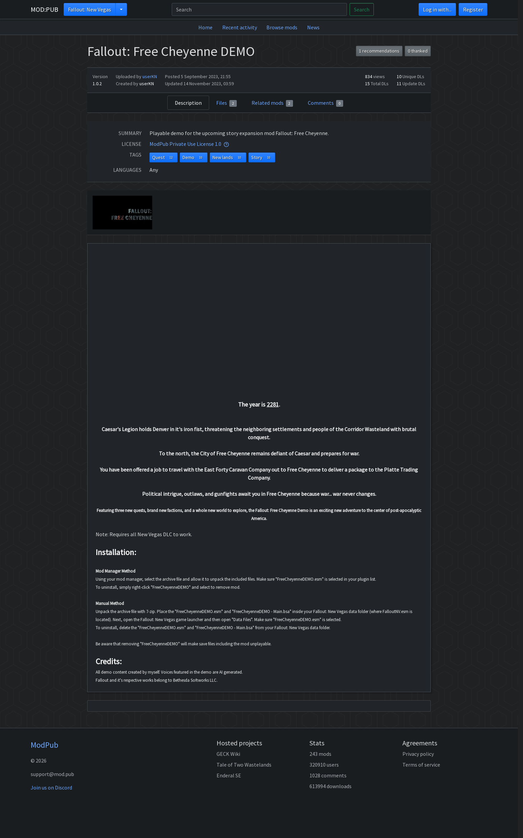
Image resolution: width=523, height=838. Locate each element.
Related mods (272, 103)
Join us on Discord (51, 787)
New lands (228, 157)
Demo (194, 157)
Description (188, 102)
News (313, 27)
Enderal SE (229, 775)
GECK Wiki (228, 753)
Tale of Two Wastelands (244, 764)
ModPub (44, 745)
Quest (163, 157)
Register (473, 9)
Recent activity (239, 27)
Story (262, 157)
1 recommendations (379, 51)
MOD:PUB (44, 9)
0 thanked (418, 51)
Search (361, 9)
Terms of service (421, 764)
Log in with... (437, 9)
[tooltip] (226, 143)
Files (226, 103)
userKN (149, 76)
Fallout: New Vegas (89, 9)
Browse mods (281, 27)
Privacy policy (418, 753)
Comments (326, 103)
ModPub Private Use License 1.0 (185, 143)
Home (205, 27)
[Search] (259, 9)
